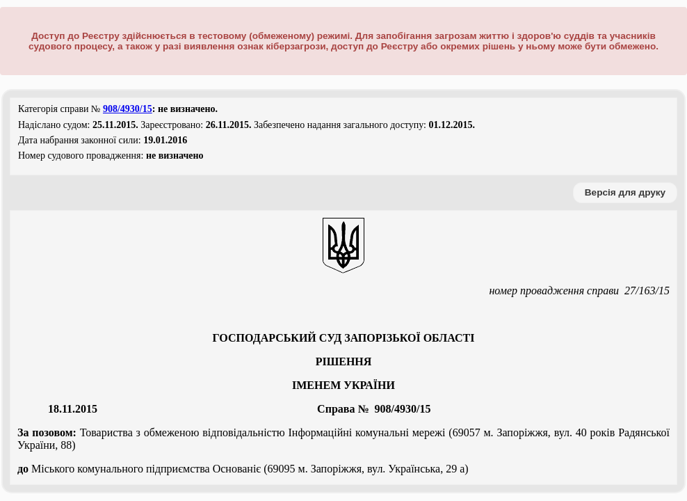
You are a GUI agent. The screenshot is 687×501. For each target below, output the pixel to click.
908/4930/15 (127, 109)
